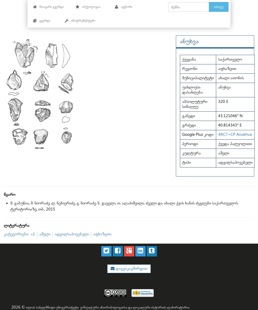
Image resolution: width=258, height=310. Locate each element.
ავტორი (123, 7)
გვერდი (41, 20)
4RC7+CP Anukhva (235, 134)
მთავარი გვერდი (48, 7)
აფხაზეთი (102, 234)
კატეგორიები (16, 234)
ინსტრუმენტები (79, 20)
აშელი (44, 234)
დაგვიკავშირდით (131, 268)
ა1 (33, 234)
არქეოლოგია (87, 7)
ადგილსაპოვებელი (72, 234)
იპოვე (218, 7)
